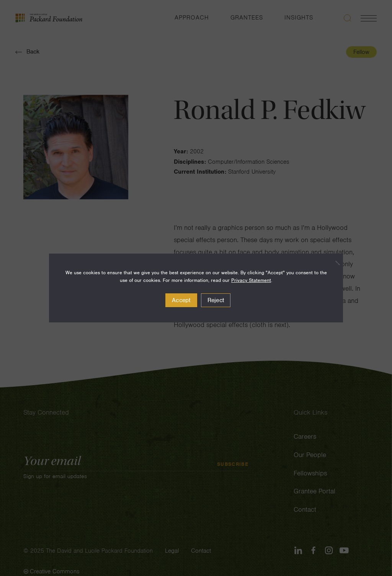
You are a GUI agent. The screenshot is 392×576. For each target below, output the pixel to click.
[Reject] (333, 263)
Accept (181, 300)
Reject (215, 300)
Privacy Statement (251, 280)
